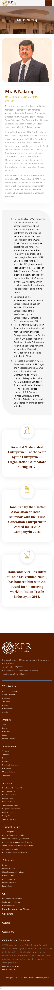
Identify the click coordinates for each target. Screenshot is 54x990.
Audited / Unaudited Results (13, 835)
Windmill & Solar (8, 772)
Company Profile (8, 791)
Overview (5, 751)
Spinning (5, 754)
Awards (5, 705)
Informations (7, 886)
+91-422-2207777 (14, 667)
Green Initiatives (8, 906)
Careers (6, 922)
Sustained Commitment (11, 902)
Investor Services (9, 869)
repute (46, 978)
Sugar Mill (6, 775)
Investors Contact (9, 795)
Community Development (12, 899)
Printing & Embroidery (11, 765)
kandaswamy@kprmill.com (14, 674)
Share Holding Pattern (10, 805)
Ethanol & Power (8, 739)
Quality (5, 712)
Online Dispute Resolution (16, 940)
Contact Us (8, 931)
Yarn (4, 725)
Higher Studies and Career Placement (16, 909)
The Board (6, 702)
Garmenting (6, 768)
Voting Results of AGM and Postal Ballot (17, 846)
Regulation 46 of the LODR (12, 788)
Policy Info (6, 816)
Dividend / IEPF (8, 876)
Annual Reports (8, 832)
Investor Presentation (10, 883)
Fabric (4, 728)
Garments (6, 732)
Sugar (4, 735)
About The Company (10, 691)
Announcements (8, 879)
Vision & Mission (8, 695)
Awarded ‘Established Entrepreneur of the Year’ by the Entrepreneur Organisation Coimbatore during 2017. (27, 457)
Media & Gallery (8, 798)
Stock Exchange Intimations (13, 872)
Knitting (5, 758)
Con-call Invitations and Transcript (15, 853)
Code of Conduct (8, 812)
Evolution (6, 698)
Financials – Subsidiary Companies (15, 839)
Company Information (10, 849)
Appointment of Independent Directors (17, 842)
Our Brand (7, 913)
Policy (4, 865)
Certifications (7, 709)
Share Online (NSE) (9, 819)
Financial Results (8, 802)
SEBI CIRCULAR (8, 970)
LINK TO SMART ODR (10, 966)
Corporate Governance (11, 809)
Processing (6, 761)
